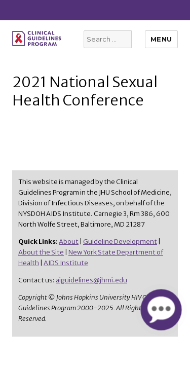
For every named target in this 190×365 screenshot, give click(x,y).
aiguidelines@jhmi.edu (91, 280)
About (69, 241)
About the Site (41, 252)
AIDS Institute (66, 263)
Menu (161, 39)
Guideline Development (120, 241)
